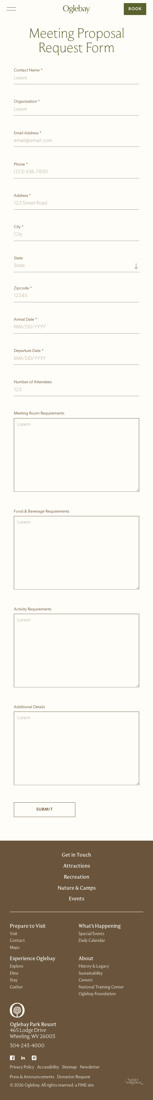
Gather (16, 987)
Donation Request (73, 1077)
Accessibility (48, 1067)
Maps (14, 948)
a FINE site (84, 1085)
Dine (14, 974)
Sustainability (91, 974)
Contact (17, 941)
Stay (14, 980)
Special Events (91, 934)
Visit (14, 934)
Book (135, 9)
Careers (85, 980)
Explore (16, 966)
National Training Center (101, 987)
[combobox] (76, 263)
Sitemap (69, 1067)
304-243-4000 (27, 1046)
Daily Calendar (92, 941)
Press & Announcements (32, 1077)
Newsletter (90, 1067)
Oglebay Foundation (97, 994)
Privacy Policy (22, 1067)
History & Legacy (94, 966)
